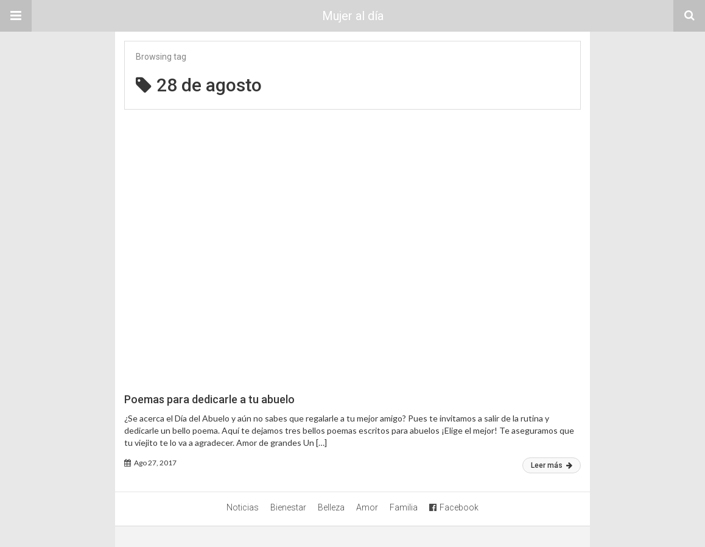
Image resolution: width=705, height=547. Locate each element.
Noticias (242, 507)
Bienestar (288, 507)
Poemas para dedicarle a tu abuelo (209, 399)
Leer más (551, 465)
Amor (367, 507)
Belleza (331, 507)
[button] (16, 16)
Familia (404, 507)
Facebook (454, 507)
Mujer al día (353, 16)
